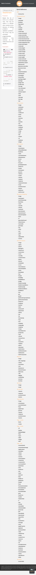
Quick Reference (22, 9)
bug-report (21, 24)
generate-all (21, 64)
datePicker (21, 466)
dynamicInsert (22, 213)
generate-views (22, 68)
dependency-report (23, 62)
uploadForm (21, 555)
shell (19, 93)
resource (20, 539)
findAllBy (20, 277)
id (18, 218)
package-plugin (22, 79)
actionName (21, 148)
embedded (21, 263)
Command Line (21, 16)
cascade (20, 205)
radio (19, 531)
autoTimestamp (22, 200)
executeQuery (21, 266)
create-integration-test (24, 42)
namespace (21, 170)
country (20, 456)
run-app (20, 86)
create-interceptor (22, 44)
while (19, 557)
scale (19, 133)
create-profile (21, 49)
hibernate (20, 371)
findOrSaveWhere (22, 288)
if (18, 500)
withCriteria (21, 349)
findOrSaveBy (21, 287)
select (19, 540)
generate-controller (23, 66)
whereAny (20, 347)
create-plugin (21, 48)
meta (19, 524)
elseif (19, 473)
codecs (20, 362)
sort (19, 231)
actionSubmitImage (23, 447)
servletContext (22, 186)
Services (19, 383)
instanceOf (21, 308)
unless (20, 553)
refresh (20, 336)
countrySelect (21, 458)
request (20, 177)
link (19, 519)
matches (20, 118)
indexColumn (21, 222)
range (19, 131)
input (19, 435)
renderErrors (21, 537)
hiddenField (21, 498)
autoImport (21, 198)
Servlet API (20, 389)
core (19, 366)
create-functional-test (23, 38)
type (19, 235)
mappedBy (21, 325)
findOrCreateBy (22, 283)
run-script (20, 90)
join (19, 511)
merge (20, 329)
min (19, 123)
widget (20, 142)
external (20, 475)
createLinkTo (21, 462)
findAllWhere (21, 279)
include (20, 504)
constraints (21, 252)
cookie (20, 454)
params (20, 172)
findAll (20, 276)
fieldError (20, 478)
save (19, 340)
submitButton (21, 546)
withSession (21, 352)
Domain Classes (21, 240)
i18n (19, 373)
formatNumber (22, 491)
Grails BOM (21, 561)
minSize (20, 125)
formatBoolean (22, 487)
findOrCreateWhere (23, 285)
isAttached (21, 310)
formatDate (21, 489)
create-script (21, 53)
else (19, 471)
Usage (19, 18)
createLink (21, 460)
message (20, 522)
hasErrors (20, 166)
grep (19, 493)
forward (20, 162)
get (19, 294)
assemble (20, 20)
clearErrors (21, 250)
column (20, 207)
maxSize (20, 121)
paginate (20, 528)
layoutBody (21, 513)
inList (19, 116)
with (19, 441)
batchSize (20, 202)
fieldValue (20, 480)
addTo (19, 244)
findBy (20, 281)
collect (20, 453)
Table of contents (5, 3)
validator (20, 140)
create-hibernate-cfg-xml (24, 40)
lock (19, 321)
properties (21, 332)
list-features (21, 73)
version (20, 238)
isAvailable (21, 506)
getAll (19, 296)
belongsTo (20, 248)
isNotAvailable (22, 508)
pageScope (21, 408)
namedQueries (22, 330)
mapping (20, 327)
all (19, 428)
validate (20, 343)
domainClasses (22, 370)
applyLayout (21, 449)
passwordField (22, 530)
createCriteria (21, 257)
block (19, 422)
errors (19, 159)
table (19, 233)
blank (19, 111)
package (20, 80)
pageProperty (21, 526)
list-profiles (21, 77)
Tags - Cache (20, 420)
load (19, 319)
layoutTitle (21, 517)
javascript (20, 509)
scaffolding (21, 377)
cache (19, 203)
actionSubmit (21, 445)
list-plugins (21, 75)
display (20, 430)
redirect (20, 173)
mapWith (20, 323)
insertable (20, 224)
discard (20, 261)
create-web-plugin (22, 60)
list (19, 316)
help (19, 70)
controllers (21, 364)
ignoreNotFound (22, 220)
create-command (22, 33)
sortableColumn (22, 544)
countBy (20, 255)
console (20, 29)
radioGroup (21, 533)
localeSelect (21, 520)
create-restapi (21, 51)
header (20, 168)
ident (19, 307)
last (19, 314)
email (19, 114)
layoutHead (21, 515)
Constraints (20, 103)
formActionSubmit (22, 486)
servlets (20, 381)
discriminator (21, 211)
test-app (20, 99)
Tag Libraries (20, 399)
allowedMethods (22, 150)
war (19, 101)
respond (20, 179)
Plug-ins (19, 356)
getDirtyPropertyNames (24, 297)
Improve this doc (8, 10)
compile (20, 27)
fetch (19, 216)
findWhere (21, 290)
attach (20, 246)
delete (20, 259)
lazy (19, 227)
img (19, 502)
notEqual (20, 127)
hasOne (20, 305)
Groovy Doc (21, 14)
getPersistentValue (23, 299)
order (19, 229)
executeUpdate (22, 268)
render (20, 175)
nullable (20, 129)
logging (20, 375)
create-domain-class (23, 37)
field (19, 434)
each (19, 467)
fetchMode (21, 272)
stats (19, 95)
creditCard (21, 112)
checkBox (20, 451)
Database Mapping (22, 194)
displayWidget (21, 432)
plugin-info (21, 82)
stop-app (20, 97)
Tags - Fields (20, 426)
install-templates (22, 71)
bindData (20, 151)
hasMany (20, 303)
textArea (20, 548)
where (20, 345)
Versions (19, 559)
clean (19, 26)
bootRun (20, 22)
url (19, 138)
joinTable (20, 225)
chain (19, 153)
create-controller (22, 35)
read (19, 334)
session (20, 188)
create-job (20, 46)
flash (19, 161)
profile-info (21, 84)
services (20, 379)
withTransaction (22, 354)
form (19, 484)
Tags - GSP (19, 443)
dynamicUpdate (22, 214)
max (19, 120)
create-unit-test (22, 59)
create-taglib (21, 57)
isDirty (20, 312)
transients (20, 341)
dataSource (21, 368)
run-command (21, 88)
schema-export (22, 92)
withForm (20, 190)
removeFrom (21, 338)
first (19, 292)
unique (20, 136)
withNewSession (22, 351)
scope (19, 184)
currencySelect (22, 464)
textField (20, 550)
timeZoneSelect (22, 551)
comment (20, 209)
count (19, 254)
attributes (20, 107)
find (19, 274)
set (19, 542)
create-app (21, 31)
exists (19, 270)
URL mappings (21, 360)
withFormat (21, 192)
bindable (20, 109)
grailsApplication (22, 164)
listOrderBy (21, 318)
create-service (21, 55)
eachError (20, 469)
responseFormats (22, 183)
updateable (21, 236)
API (18, 12)
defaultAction (21, 157)
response (20, 181)
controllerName (22, 155)
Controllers (20, 144)
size (19, 134)
